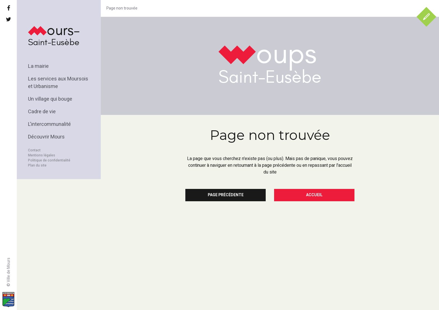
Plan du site (37, 165)
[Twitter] (8, 19)
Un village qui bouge (50, 99)
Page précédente (226, 195)
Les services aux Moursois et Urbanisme (58, 82)
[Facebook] (8, 8)
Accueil (314, 195)
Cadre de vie (42, 111)
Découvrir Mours (46, 137)
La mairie (38, 66)
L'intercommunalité (49, 124)
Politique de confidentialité (49, 160)
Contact (34, 150)
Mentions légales (41, 155)
